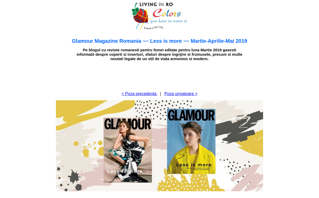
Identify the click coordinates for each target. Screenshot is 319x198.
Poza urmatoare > (181, 93)
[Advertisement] (159, 75)
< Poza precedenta (139, 93)
